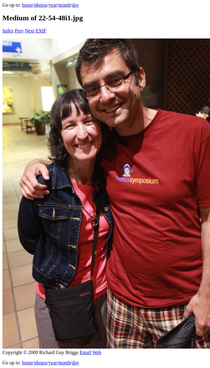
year (53, 5)
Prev (19, 30)
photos (40, 5)
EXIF (41, 30)
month (64, 5)
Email (85, 352)
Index (7, 30)
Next (29, 30)
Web (96, 352)
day (75, 5)
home (27, 5)
